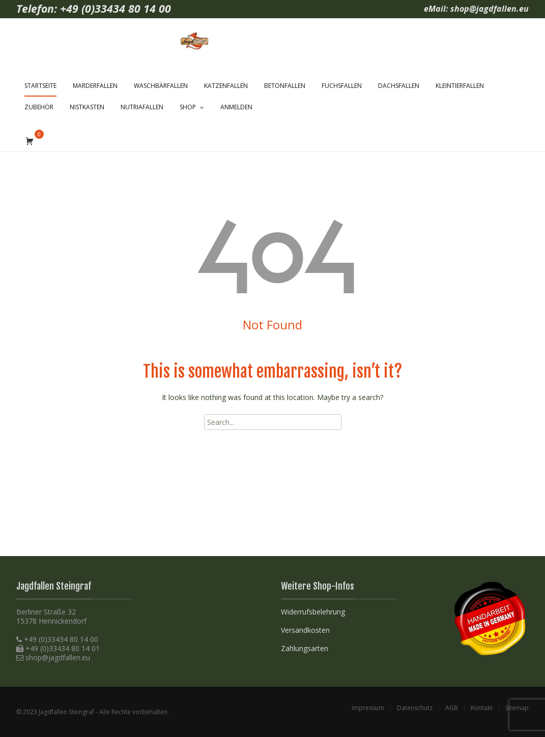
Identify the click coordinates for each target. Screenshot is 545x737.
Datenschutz (415, 707)
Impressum (368, 707)
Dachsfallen (398, 85)
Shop (188, 107)
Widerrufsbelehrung (313, 612)
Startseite (40, 85)
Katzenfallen (226, 85)
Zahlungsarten (304, 648)
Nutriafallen (142, 107)
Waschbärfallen (161, 85)
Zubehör (38, 107)
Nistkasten (87, 107)
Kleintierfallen (460, 85)
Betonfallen (284, 85)
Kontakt (482, 707)
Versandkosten (305, 630)
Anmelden (236, 107)
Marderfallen (95, 85)
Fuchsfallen (342, 85)
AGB (451, 707)
